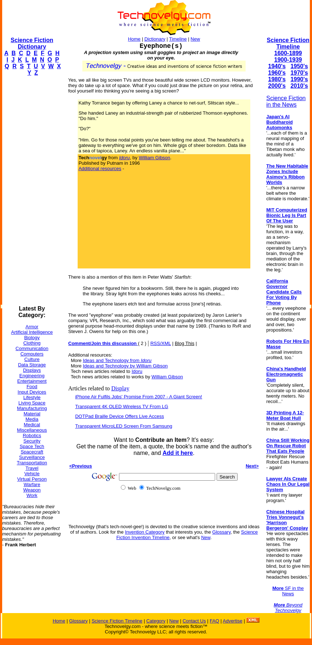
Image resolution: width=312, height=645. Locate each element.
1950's (299, 66)
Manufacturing (32, 408)
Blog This (184, 343)
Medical (32, 424)
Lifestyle (32, 397)
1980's (277, 79)
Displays (32, 370)
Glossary (221, 532)
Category (155, 621)
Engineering (31, 375)
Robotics (32, 435)
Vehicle (32, 473)
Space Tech (32, 446)
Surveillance (32, 457)
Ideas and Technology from (117, 360)
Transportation (32, 462)
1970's (299, 73)
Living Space (32, 403)
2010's (299, 86)
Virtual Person (31, 479)
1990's (299, 79)
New (195, 39)
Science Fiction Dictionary (32, 43)
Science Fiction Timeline (288, 43)
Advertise (232, 621)
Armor (31, 326)
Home (134, 39)
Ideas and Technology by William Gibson (125, 366)
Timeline (178, 39)
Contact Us (194, 621)
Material (32, 413)
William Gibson (154, 157)
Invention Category (144, 532)
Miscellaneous (32, 430)
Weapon (32, 490)
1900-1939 (288, 60)
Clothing (32, 343)
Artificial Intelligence (32, 332)
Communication (32, 348)
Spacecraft (32, 452)
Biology (32, 337)
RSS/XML (160, 343)
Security (32, 441)
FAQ (214, 621)
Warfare (32, 484)
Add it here (178, 453)
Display (120, 388)
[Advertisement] (31, 191)
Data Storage (32, 364)
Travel (31, 468)
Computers (32, 354)
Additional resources (99, 168)
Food (31, 386)
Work (31, 495)
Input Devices (32, 392)
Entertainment (32, 381)
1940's (277, 66)
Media (31, 419)
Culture (32, 359)
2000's (277, 86)
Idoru (137, 371)
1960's (277, 73)
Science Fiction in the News (286, 101)
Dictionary (154, 39)
